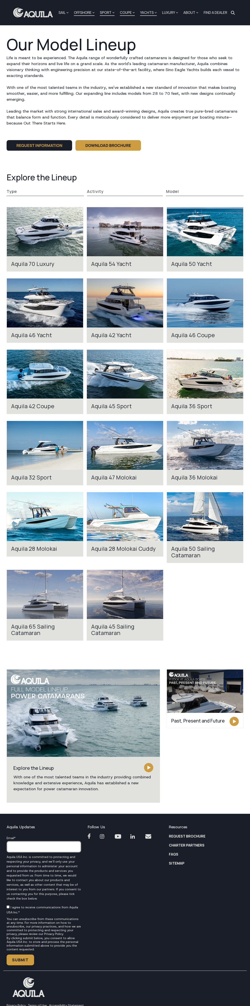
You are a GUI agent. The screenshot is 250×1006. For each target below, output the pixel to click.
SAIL (63, 12)
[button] (83, 713)
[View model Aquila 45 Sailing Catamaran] (125, 605)
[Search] (233, 13)
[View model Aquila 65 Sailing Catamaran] (45, 605)
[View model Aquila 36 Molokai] (205, 453)
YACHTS (148, 12)
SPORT (107, 12)
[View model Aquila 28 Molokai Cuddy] (125, 524)
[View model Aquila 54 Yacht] (125, 239)
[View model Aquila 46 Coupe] (205, 310)
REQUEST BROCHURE (187, 836)
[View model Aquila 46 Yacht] (45, 310)
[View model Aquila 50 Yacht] (205, 239)
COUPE (127, 12)
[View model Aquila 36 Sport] (205, 382)
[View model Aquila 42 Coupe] (45, 382)
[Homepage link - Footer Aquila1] (29, 996)
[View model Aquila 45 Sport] (125, 382)
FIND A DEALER (215, 12)
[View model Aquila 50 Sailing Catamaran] (205, 527)
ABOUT (190, 12)
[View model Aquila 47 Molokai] (125, 453)
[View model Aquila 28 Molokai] (45, 524)
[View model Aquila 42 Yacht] (125, 310)
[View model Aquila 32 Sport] (45, 453)
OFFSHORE (84, 12)
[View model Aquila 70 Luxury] (45, 239)
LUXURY (170, 12)
